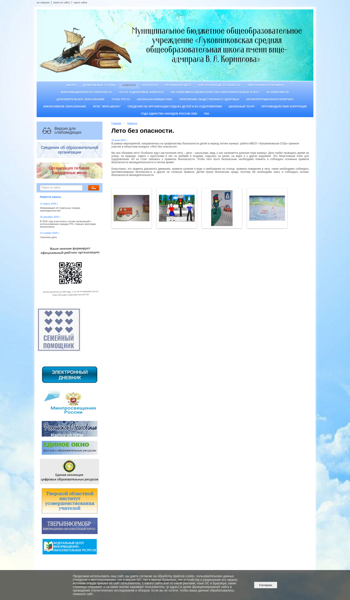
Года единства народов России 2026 (169, 113)
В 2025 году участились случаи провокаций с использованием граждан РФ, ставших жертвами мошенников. (68, 224)
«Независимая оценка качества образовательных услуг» (215, 92)
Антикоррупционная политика (269, 99)
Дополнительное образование (80, 99)
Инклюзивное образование (64, 106)
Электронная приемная (265, 85)
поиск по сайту (61, 2)
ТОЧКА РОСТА (120, 99)
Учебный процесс (178, 85)
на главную (43, 2)
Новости (129, 85)
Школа (71, 85)
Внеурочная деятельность (220, 85)
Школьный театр (242, 106)
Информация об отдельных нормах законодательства (60, 209)
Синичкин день (48, 237)
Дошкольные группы (99, 85)
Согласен (265, 585)
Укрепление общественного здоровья (209, 99)
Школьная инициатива (155, 99)
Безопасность (278, 92)
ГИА (206, 113)
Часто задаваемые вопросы (141, 92)
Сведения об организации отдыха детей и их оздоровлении (175, 106)
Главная (116, 123)
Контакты (149, 85)
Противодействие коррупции (284, 106)
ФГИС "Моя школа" (107, 106)
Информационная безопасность (86, 92)
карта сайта (80, 2)
